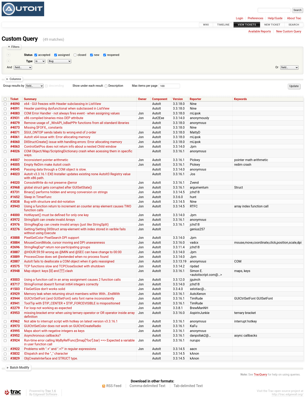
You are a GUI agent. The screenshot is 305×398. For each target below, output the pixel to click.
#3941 (15, 303)
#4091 (15, 108)
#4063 (15, 146)
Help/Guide (275, 18)
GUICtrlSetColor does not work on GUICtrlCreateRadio (62, 326)
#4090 (15, 104)
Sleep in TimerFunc (38, 197)
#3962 (15, 321)
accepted (44, 55)
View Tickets (247, 24)
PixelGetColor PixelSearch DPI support (51, 238)
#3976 (15, 224)
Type (29, 61)
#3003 (15, 280)
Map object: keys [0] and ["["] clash (48, 271)
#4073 (15, 127)
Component (159, 99)
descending (56, 85)
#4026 (15, 151)
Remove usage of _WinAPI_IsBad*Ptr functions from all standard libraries (76, 123)
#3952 (15, 335)
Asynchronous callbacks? (42, 335)
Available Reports (259, 31)
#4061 (15, 137)
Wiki (206, 24)
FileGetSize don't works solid (44, 289)
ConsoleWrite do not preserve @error (50, 183)
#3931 (15, 118)
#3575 (15, 266)
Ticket (14, 99)
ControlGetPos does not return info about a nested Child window (70, 146)
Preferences (255, 18)
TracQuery (260, 374)
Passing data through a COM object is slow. (55, 169)
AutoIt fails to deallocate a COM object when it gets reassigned (69, 261)
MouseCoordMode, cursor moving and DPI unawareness (64, 242)
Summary (30, 99)
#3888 (15, 238)
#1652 (15, 197)
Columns (15, 78)
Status (28, 55)
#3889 (15, 257)
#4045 (15, 169)
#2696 (15, 247)
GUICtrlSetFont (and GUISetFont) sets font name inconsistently (69, 298)
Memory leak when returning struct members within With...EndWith (72, 294)
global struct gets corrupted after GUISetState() (58, 187)
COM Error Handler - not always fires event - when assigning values (72, 113)
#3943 (15, 206)
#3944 (15, 298)
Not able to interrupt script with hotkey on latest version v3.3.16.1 (71, 321)
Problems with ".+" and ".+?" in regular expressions (60, 349)
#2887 (15, 261)
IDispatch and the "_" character (46, 353)
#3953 (15, 313)
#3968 (15, 187)
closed (82, 55)
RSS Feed (113, 386)
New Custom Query (288, 31)
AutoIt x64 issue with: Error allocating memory (57, 137)
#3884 (15, 242)
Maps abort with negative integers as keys (54, 331)
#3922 (15, 349)
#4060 (15, 142)
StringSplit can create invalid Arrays (49, 220)
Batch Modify (19, 368)
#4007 (15, 160)
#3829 (15, 358)
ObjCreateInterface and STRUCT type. (51, 358)
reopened (113, 55)
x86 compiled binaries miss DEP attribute (53, 118)
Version (178, 99)
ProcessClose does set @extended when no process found (66, 257)
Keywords (240, 99)
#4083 (15, 113)
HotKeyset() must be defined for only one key (56, 215)
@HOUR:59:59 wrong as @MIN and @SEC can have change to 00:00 (73, 252)
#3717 (15, 284)
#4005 (15, 164)
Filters (15, 46)
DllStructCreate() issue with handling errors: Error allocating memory (73, 142)
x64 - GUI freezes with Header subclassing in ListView (62, 104)
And (9, 67)
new (96, 55)
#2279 (15, 308)
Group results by (13, 85)
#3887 (15, 252)
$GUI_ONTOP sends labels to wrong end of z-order (60, 132)
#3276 (15, 229)
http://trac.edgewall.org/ (287, 394)
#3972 (15, 220)
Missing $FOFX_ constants (43, 127)
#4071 (15, 132)
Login (239, 18)
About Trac (294, 18)
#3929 (15, 294)
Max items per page (144, 85)
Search (294, 24)
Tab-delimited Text (188, 386)
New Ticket (272, 24)
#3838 (15, 202)
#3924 (15, 340)
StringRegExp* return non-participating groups (57, 247)
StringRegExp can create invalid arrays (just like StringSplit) (66, 224)
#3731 (15, 192)
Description (114, 85)
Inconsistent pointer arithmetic (46, 160)
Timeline (223, 24)
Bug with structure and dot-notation (49, 202)
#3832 (15, 353)
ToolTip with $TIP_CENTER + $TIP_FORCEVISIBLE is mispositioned (72, 303)
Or (276, 67)
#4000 (15, 215)
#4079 (15, 123)
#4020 (15, 183)
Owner (142, 99)
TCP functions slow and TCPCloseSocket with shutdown (64, 266)
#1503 (15, 289)
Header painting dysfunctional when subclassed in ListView (66, 108)
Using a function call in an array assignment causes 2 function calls (72, 280)
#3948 (15, 271)
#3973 (15, 326)
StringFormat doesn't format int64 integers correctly (61, 284)
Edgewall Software (45, 394)
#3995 (15, 331)
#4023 (15, 174)
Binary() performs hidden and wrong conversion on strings (66, 192)
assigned (64, 55)
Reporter (195, 99)
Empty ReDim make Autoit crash (47, 164)
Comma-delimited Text (147, 386)
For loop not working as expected (48, 308)
